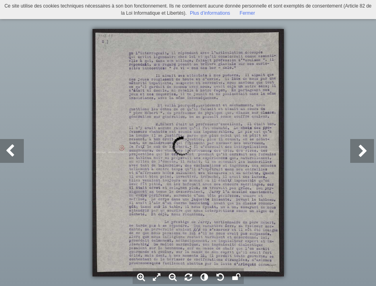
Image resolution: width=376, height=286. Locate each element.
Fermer (247, 13)
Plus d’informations (210, 13)
